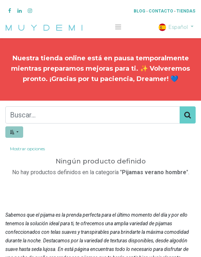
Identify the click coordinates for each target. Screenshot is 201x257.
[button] (14, 132)
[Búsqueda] (188, 115)
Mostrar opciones (27, 148)
